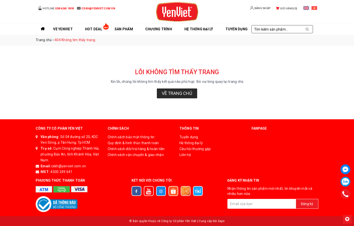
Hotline (56, 8)
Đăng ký (307, 204)
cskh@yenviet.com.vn (68, 166)
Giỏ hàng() (286, 8)
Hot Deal (93, 29)
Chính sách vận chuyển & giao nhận (136, 155)
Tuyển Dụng (236, 29)
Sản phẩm (124, 29)
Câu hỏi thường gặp (195, 149)
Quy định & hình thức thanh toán (133, 143)
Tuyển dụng (188, 137)
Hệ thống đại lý (198, 29)
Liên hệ (185, 155)
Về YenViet (63, 29)
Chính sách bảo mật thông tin (131, 137)
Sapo (221, 221)
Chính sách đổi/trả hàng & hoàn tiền (136, 149)
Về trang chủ (177, 93)
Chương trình (158, 29)
